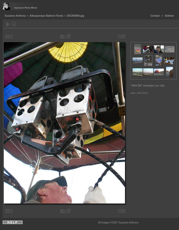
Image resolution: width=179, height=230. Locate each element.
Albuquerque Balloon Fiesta (46, 15)
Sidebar (169, 15)
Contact (155, 15)
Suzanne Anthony (15, 15)
